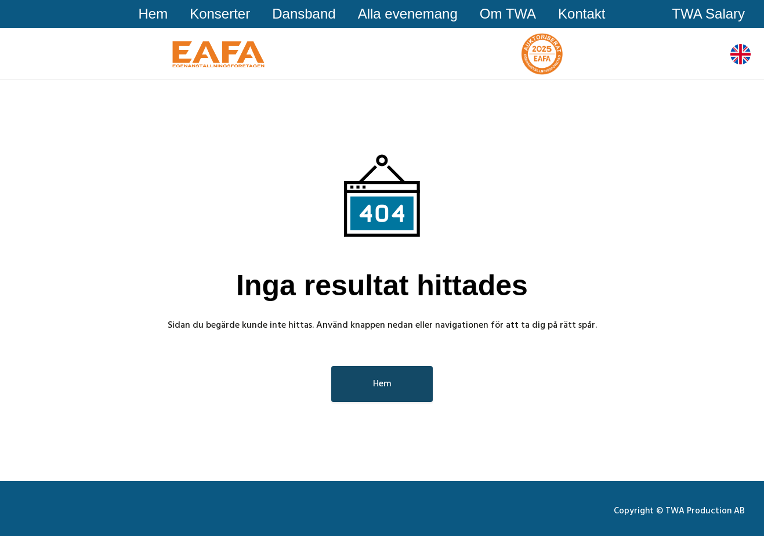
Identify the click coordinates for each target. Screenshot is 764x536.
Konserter (220, 13)
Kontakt (581, 13)
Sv (737, 53)
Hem (153, 13)
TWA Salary (708, 13)
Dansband (303, 13)
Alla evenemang (408, 13)
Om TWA (508, 13)
